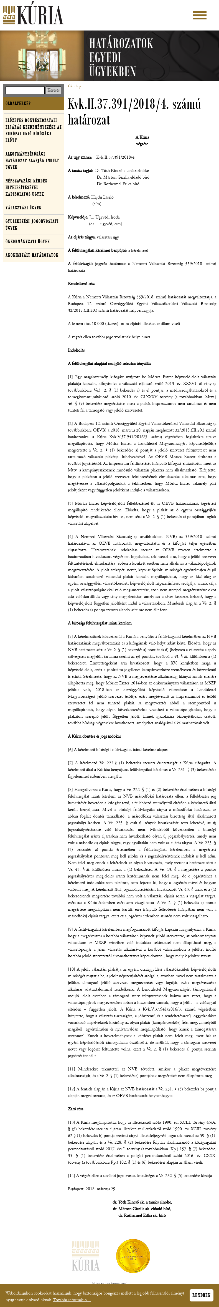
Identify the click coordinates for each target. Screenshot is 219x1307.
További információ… (72, 1302)
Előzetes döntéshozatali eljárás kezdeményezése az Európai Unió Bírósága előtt (34, 130)
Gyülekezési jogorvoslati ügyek (32, 224)
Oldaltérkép (18, 103)
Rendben (201, 1297)
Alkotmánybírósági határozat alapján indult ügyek (32, 160)
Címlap (74, 86)
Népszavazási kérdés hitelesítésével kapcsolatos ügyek (26, 187)
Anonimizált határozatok (32, 255)
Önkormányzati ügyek (28, 241)
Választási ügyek (24, 208)
